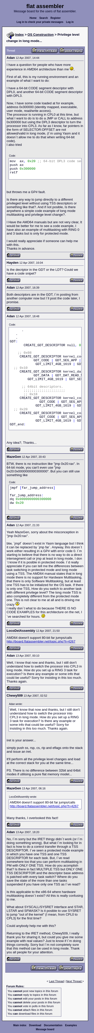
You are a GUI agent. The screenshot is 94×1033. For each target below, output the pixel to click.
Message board (45, 1029)
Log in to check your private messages (39, 22)
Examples (71, 1025)
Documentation (53, 1025)
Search (43, 18)
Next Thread (74, 981)
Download (35, 1025)
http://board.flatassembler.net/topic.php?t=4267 (41, 641)
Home (33, 18)
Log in (70, 22)
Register (55, 18)
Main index (19, 1025)
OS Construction (41, 34)
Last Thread (56, 981)
